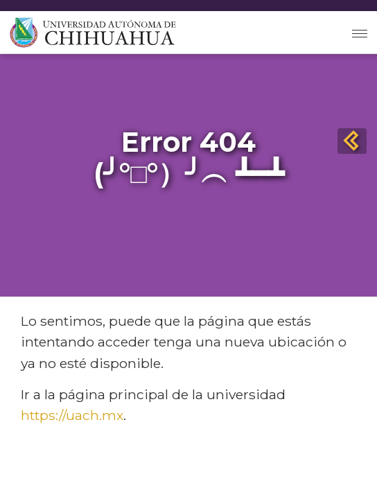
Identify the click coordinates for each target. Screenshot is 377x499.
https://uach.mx (72, 415)
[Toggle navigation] (359, 32)
